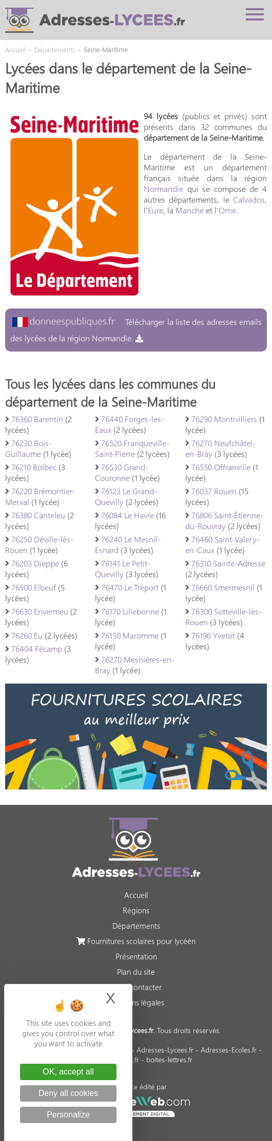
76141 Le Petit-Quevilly (122, 568)
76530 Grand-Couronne (121, 472)
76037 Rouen (214, 491)
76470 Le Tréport (130, 587)
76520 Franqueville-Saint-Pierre (132, 448)
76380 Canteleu (38, 515)
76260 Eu (27, 635)
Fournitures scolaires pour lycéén (136, 941)
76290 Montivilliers (224, 418)
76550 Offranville (220, 467)
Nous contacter (136, 987)
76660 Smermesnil (223, 587)
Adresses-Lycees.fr (165, 1050)
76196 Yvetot (213, 635)
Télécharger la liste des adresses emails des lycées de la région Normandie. (136, 329)
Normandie (163, 188)
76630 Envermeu (39, 611)
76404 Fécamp (36, 648)
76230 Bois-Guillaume (28, 448)
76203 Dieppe (35, 563)
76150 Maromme (130, 635)
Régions (136, 910)
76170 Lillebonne (130, 611)
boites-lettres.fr (169, 1059)
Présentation (136, 956)
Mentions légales (136, 1002)
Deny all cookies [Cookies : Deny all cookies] (68, 1093)
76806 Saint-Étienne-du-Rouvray (224, 520)
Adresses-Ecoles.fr (229, 1050)
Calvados (249, 199)
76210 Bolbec (33, 467)
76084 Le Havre (127, 515)
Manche (190, 210)
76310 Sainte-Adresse (228, 563)
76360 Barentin (37, 418)
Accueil (136, 895)
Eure (155, 210)
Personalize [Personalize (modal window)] (68, 1114)
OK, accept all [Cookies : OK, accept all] (68, 1071)
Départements (136, 925)
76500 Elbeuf (33, 587)
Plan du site (136, 972)
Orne (227, 210)
